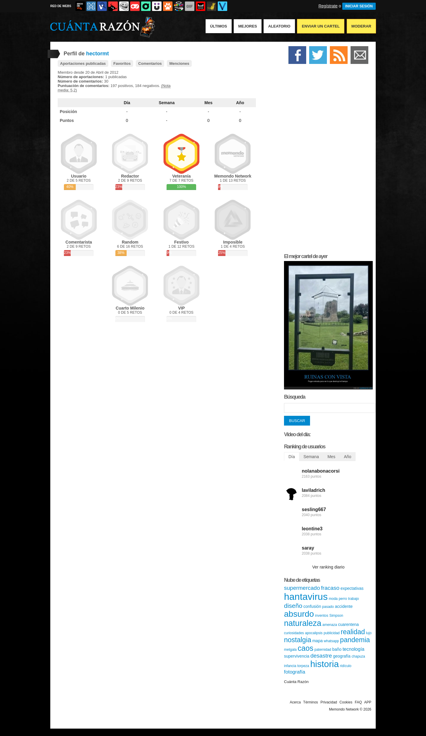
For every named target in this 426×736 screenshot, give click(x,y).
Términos (310, 702)
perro (343, 599)
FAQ (358, 702)
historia (324, 664)
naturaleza (302, 623)
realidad (353, 632)
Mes (208, 102)
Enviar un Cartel (321, 26)
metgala (290, 650)
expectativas (352, 588)
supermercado (302, 588)
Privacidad (328, 702)
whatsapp (331, 641)
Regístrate (328, 6)
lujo (369, 633)
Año (240, 102)
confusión (312, 606)
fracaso (330, 588)
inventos (321, 615)
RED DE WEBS (60, 6)
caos (305, 648)
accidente (344, 606)
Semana (167, 102)
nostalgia (297, 640)
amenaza (329, 625)
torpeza (303, 666)
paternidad (322, 650)
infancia (290, 666)
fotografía (294, 672)
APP (367, 702)
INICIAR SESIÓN (359, 6)
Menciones (179, 63)
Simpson (336, 615)
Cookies (346, 702)
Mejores (247, 26)
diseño (293, 605)
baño (336, 649)
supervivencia (296, 656)
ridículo (345, 666)
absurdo (299, 614)
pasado (328, 607)
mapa (317, 640)
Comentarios (150, 63)
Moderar (361, 26)
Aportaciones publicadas (83, 63)
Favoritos (122, 63)
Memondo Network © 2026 (350, 709)
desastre (321, 656)
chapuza (358, 656)
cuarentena (348, 624)
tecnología (353, 649)
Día (127, 102)
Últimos (218, 26)
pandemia (355, 640)
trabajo (353, 599)
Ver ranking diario (328, 567)
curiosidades (294, 633)
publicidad (332, 633)
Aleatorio (279, 26)
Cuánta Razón (296, 681)
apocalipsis (313, 633)
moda (333, 599)
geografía (342, 656)
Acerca (295, 702)
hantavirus (306, 596)
